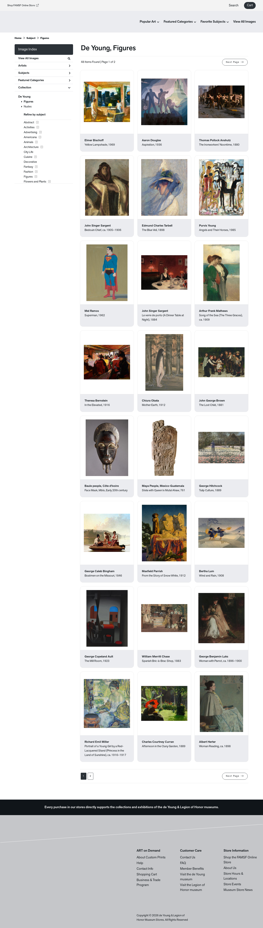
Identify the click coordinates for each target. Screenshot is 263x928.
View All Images (244, 22)
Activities (29, 127)
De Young (24, 96)
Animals (28, 142)
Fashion (28, 171)
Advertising (30, 132)
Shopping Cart (147, 874)
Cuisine (28, 157)
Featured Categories (44, 80)
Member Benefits (192, 869)
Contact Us (187, 857)
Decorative (30, 162)
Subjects (44, 73)
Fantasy (28, 167)
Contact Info (145, 869)
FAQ (183, 863)
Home (18, 38)
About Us (230, 868)
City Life (28, 152)
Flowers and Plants (35, 181)
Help (140, 863)
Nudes (28, 106)
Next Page (235, 62)
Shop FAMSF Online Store (23, 5)
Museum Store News (238, 890)
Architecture (31, 147)
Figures (28, 101)
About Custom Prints (151, 857)
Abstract (29, 122)
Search (234, 5)
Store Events (232, 884)
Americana (30, 137)
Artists (44, 65)
